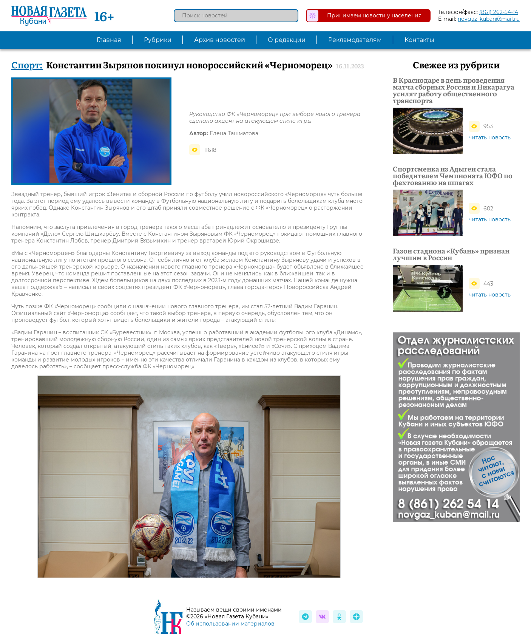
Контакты (419, 39)
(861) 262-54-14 (498, 12)
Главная (109, 39)
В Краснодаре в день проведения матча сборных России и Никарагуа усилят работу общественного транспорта (453, 90)
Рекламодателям (355, 39)
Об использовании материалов (230, 623)
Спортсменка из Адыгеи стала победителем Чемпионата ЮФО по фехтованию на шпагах (452, 175)
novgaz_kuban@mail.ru (489, 18)
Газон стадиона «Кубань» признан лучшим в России (451, 254)
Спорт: (27, 64)
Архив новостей (219, 39)
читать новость (490, 137)
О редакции (287, 39)
